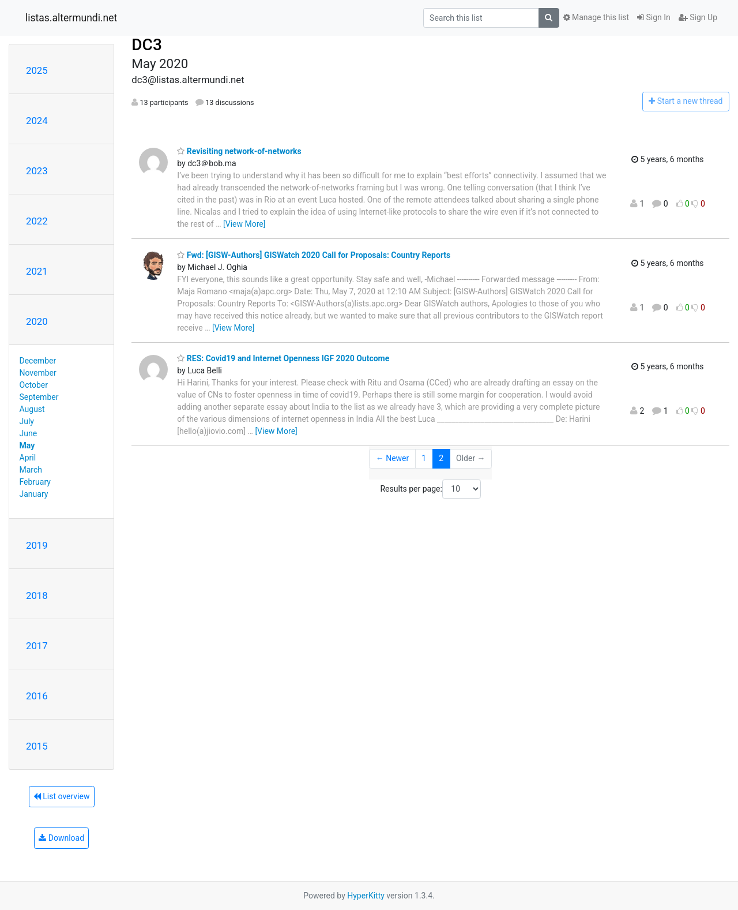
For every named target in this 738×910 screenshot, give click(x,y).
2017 (37, 645)
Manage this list (596, 17)
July (27, 421)
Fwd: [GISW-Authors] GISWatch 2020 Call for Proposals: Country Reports (313, 255)
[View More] (244, 224)
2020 (37, 321)
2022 (37, 221)
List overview (61, 796)
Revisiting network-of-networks (239, 151)
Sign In (654, 17)
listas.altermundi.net (71, 18)
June (28, 433)
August (32, 409)
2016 (37, 696)
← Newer (392, 458)
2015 (37, 746)
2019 (37, 545)
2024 (37, 120)
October (34, 385)
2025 (37, 70)
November (38, 372)
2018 (37, 595)
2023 (37, 171)
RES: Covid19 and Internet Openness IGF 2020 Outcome (283, 358)
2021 (37, 271)
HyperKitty (366, 895)
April (28, 457)
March (31, 469)
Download (61, 837)
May (27, 445)
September (39, 397)
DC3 (146, 44)
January (34, 494)
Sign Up (698, 17)
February (35, 481)
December (38, 360)
